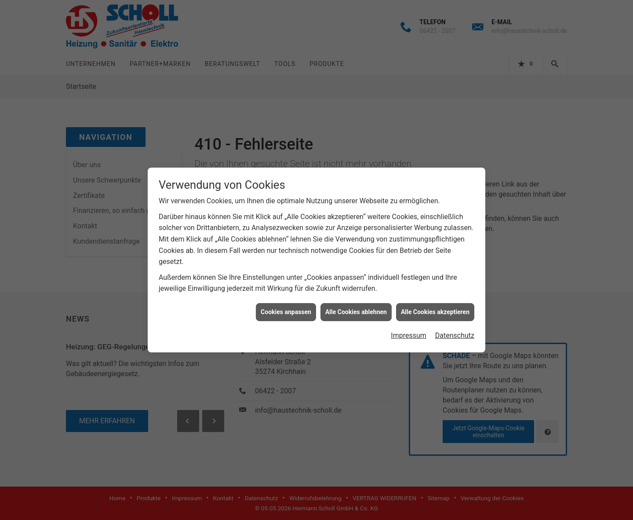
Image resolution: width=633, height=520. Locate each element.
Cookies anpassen (286, 307)
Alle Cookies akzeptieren (435, 307)
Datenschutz (454, 332)
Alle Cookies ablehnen (356, 307)
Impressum (408, 332)
